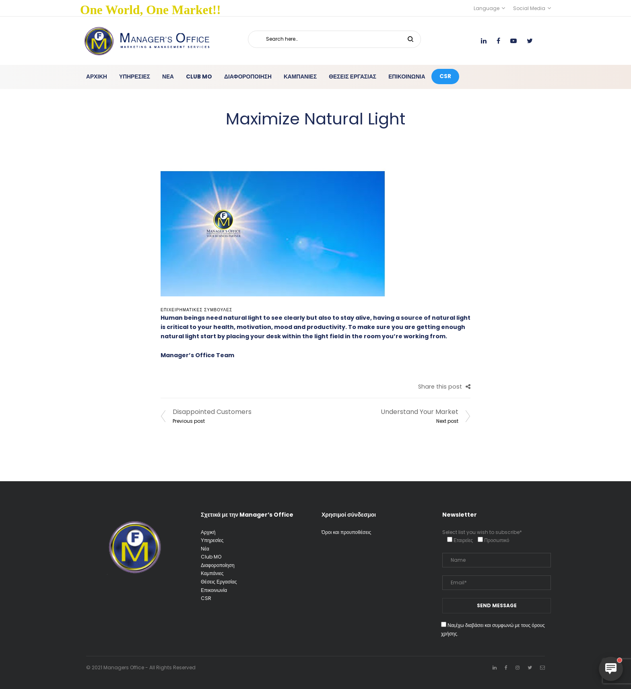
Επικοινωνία (214, 590)
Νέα (205, 548)
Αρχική (208, 532)
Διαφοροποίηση (218, 565)
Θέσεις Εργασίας (219, 581)
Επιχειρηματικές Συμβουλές (196, 310)
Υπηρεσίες (212, 540)
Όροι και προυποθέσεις (346, 532)
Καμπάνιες (212, 573)
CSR (206, 598)
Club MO (211, 556)
